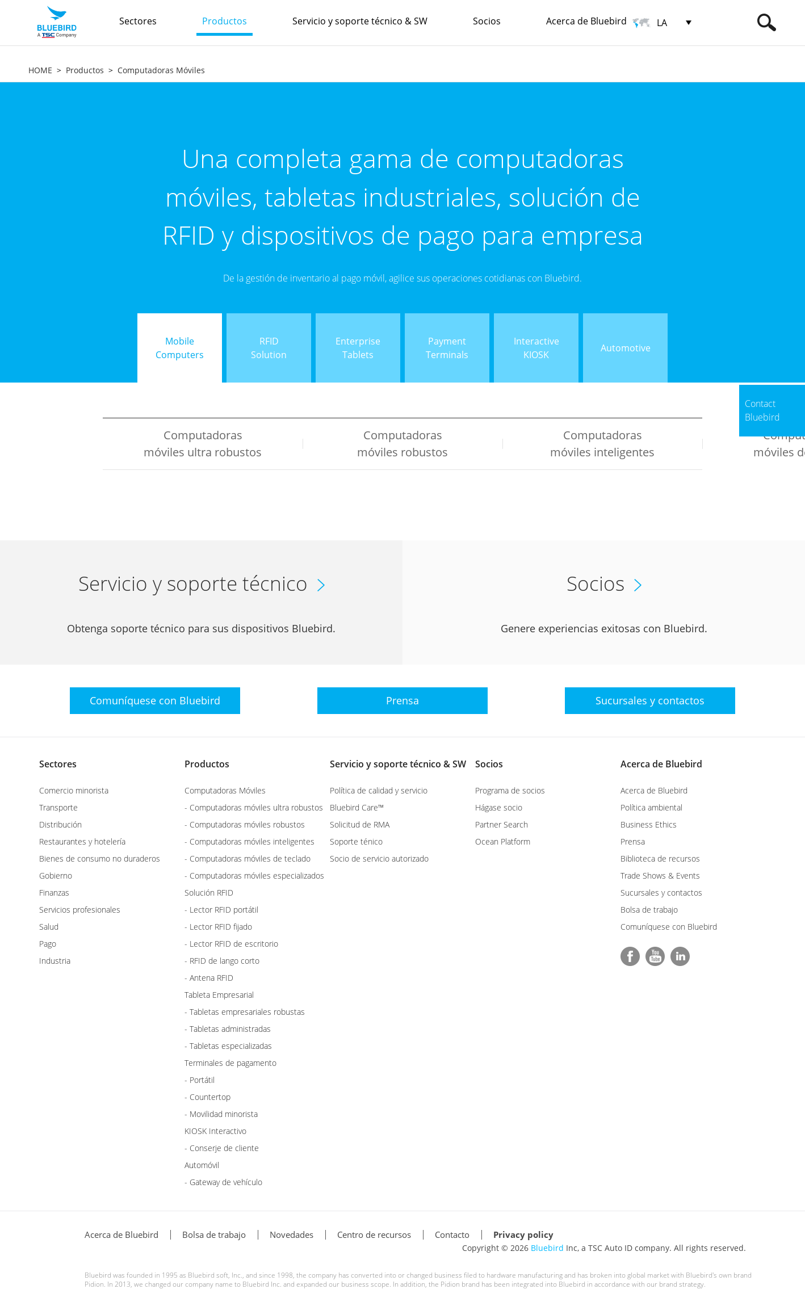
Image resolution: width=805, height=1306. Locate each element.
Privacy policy (523, 1234)
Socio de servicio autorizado (379, 858)
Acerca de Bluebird (661, 764)
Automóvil (202, 1165)
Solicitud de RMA (359, 824)
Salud (48, 926)
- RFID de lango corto (222, 960)
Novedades (291, 1234)
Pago (47, 943)
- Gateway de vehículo (223, 1182)
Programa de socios (510, 790)
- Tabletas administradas (228, 1028)
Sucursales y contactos (661, 892)
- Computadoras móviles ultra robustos (254, 807)
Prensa (632, 841)
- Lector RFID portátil (221, 909)
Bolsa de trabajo (649, 909)
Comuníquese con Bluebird (668, 926)
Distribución (60, 824)
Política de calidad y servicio (378, 790)
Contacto (452, 1234)
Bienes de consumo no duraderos (99, 858)
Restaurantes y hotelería (82, 841)
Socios (489, 764)
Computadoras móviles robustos (402, 443)
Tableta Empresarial (219, 994)
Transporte (58, 807)
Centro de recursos (374, 1234)
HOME (40, 70)
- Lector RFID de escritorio (231, 943)
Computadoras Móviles (161, 70)
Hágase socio (498, 807)
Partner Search (501, 824)
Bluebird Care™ (357, 807)
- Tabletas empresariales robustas (245, 1011)
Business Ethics (648, 824)
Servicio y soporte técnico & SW (398, 764)
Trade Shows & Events (660, 875)
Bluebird (547, 1247)
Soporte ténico (356, 841)
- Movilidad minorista (221, 1113)
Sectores (58, 764)
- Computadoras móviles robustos (245, 824)
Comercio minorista (73, 790)
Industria (54, 960)
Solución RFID (209, 892)
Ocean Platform (502, 841)
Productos (85, 70)
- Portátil (200, 1079)
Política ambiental (651, 807)
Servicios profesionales (79, 909)
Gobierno (55, 875)
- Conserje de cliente (222, 1148)
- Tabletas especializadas (228, 1045)
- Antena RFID (209, 977)
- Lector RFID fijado (218, 926)
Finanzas (54, 892)
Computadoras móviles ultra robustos (203, 443)
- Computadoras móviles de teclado (248, 858)
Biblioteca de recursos (660, 858)
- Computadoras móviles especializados (254, 875)
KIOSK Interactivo (215, 1131)
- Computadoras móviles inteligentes (250, 841)
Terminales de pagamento (230, 1062)
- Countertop (207, 1096)
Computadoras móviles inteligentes (602, 443)
